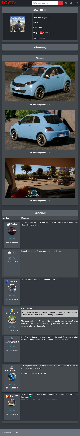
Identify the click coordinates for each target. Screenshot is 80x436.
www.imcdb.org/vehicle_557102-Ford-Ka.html (39, 399)
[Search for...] (45, 3)
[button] (66, 3)
